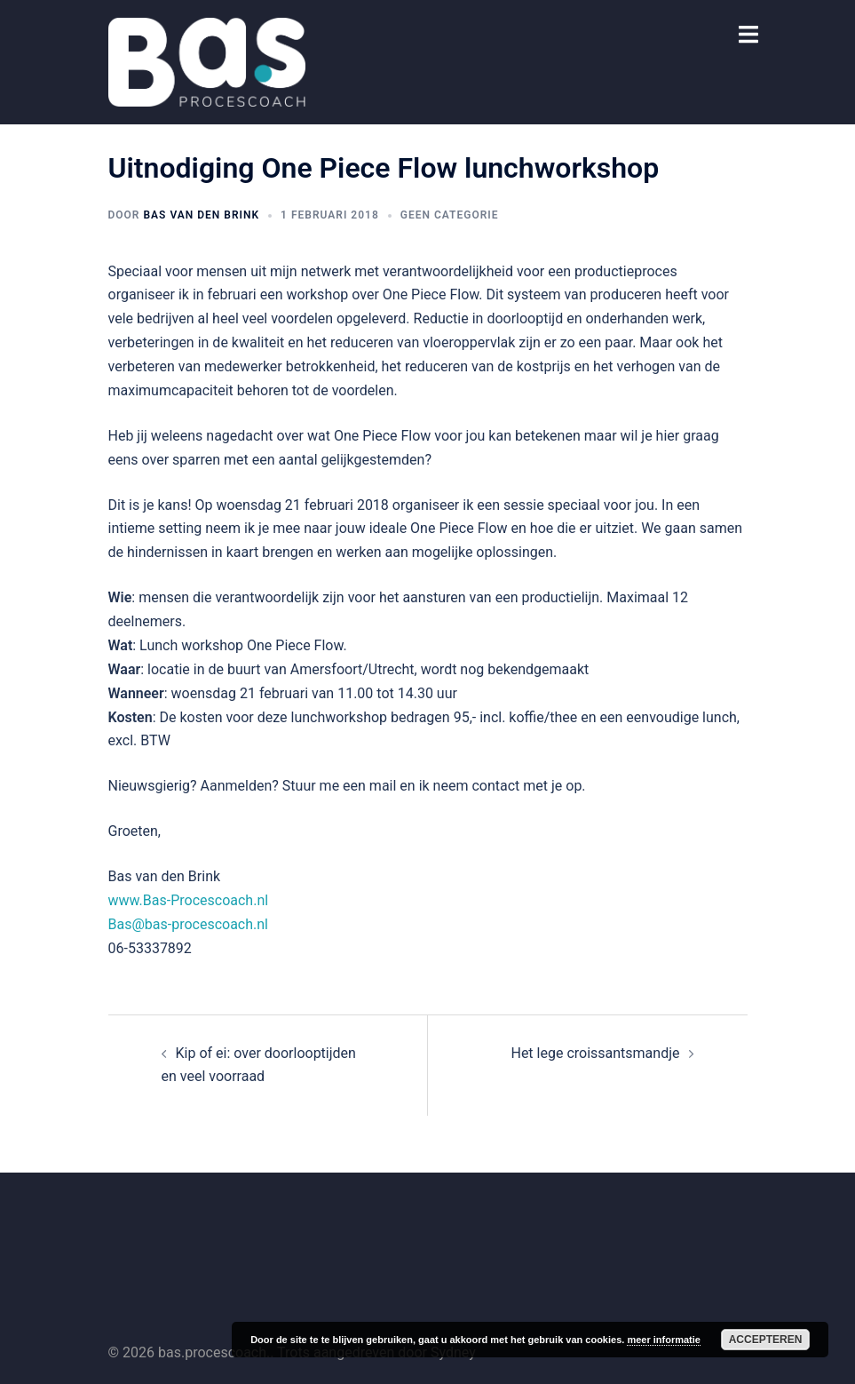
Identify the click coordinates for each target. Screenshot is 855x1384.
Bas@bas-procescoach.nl (188, 924)
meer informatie (664, 1339)
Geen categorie (449, 215)
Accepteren (766, 1339)
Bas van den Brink (201, 215)
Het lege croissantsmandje (595, 1053)
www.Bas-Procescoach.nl (188, 900)
